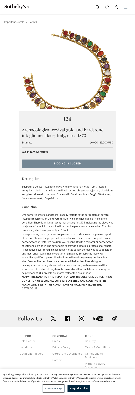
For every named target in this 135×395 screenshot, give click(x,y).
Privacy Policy (61, 347)
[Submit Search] (97, 7)
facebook (67, 318)
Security (90, 341)
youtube (98, 318)
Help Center (27, 341)
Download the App (32, 353)
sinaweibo (114, 318)
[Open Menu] (126, 7)
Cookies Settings (53, 388)
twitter (53, 318)
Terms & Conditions (98, 347)
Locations (26, 347)
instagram (81, 318)
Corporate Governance (67, 353)
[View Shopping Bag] (116, 7)
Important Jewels (14, 22)
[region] (67, 382)
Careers (57, 360)
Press (56, 341)
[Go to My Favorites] (107, 7)
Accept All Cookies (78, 388)
